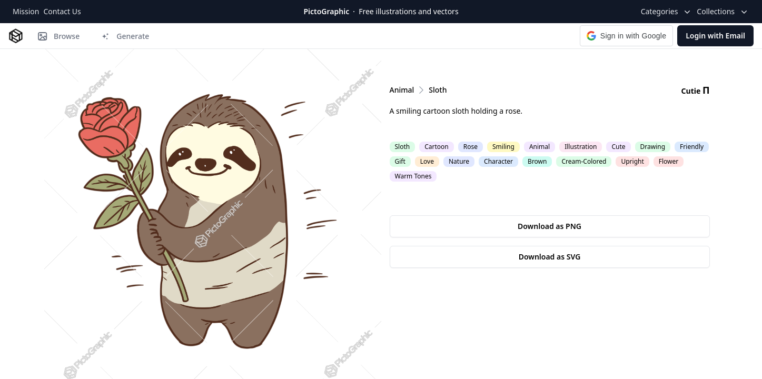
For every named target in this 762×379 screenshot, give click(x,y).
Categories (667, 11)
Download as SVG (550, 257)
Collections (723, 11)
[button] (626, 35)
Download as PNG (549, 226)
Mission (26, 11)
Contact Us (62, 11)
